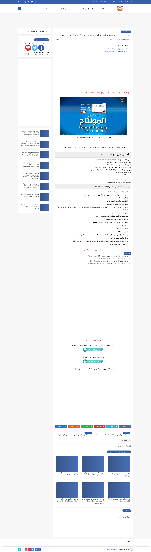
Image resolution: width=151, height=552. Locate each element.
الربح (62, 8)
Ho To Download (103, 1)
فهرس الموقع (128, 1)
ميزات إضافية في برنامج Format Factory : (115, 51)
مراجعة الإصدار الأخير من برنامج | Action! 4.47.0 (114, 258)
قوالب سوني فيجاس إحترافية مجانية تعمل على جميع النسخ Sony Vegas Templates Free (30, 153)
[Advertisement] (93, 70)
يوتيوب (50, 8)
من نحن (88, 1)
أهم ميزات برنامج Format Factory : (117, 49)
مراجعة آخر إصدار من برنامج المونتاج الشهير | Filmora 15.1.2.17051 (108, 256)
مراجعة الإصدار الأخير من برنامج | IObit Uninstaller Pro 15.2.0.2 (109, 261)
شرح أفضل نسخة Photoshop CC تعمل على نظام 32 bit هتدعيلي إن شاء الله (30, 206)
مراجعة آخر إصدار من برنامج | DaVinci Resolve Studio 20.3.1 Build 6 (108, 263)
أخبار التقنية (100, 8)
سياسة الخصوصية (113, 1)
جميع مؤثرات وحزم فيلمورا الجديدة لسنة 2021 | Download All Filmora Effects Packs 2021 (30, 185)
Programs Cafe (111, 549)
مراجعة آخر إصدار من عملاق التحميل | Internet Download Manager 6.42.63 (121, 475)
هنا (43, 31)
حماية (45, 8)
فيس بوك (57, 8)
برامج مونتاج (92, 8)
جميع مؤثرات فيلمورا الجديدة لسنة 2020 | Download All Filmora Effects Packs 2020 (30, 132)
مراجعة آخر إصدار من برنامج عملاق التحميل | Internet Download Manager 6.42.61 (93, 501)
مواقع (66, 8)
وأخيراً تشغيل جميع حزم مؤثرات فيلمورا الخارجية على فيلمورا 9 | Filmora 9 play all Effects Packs (30, 143)
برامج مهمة (83, 8)
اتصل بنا (121, 1)
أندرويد (72, 8)
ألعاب (76, 8)
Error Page (94, 1)
